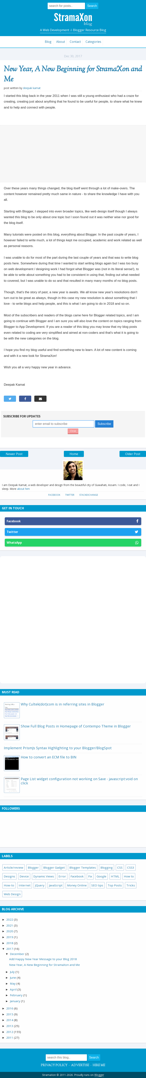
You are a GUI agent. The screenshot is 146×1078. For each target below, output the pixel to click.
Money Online (77, 885)
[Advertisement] (73, 154)
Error (62, 876)
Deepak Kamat (32, 88)
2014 (10, 1020)
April (13, 989)
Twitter (69, 494)
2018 (10, 943)
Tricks (130, 885)
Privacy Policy (54, 1065)
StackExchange (88, 494)
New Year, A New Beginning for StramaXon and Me (73, 74)
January (15, 1001)
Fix (90, 876)
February (16, 995)
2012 (10, 1032)
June (13, 977)
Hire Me (99, 1065)
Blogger (33, 867)
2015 (10, 1014)
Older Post (132, 454)
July (12, 972)
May (13, 983)
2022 (10, 919)
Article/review (13, 867)
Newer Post (14, 454)
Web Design (12, 894)
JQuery (39, 885)
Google (101, 876)
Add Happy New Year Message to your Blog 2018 (43, 959)
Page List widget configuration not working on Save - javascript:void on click (79, 781)
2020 (10, 931)
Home (74, 454)
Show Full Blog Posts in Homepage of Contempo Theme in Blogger (76, 726)
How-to (9, 885)
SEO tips (97, 885)
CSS (120, 867)
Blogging (106, 867)
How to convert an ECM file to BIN (48, 757)
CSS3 (130, 867)
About (60, 42)
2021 (10, 925)
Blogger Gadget (54, 867)
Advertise (80, 1065)
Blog (48, 42)
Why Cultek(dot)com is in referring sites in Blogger (62, 704)
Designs (9, 876)
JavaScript (56, 885)
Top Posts (115, 885)
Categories (93, 42)
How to (129, 876)
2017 (10, 949)
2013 (10, 1026)
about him (23, 489)
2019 (10, 937)
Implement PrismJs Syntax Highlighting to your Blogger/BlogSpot (58, 748)
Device (24, 876)
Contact (75, 42)
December (17, 954)
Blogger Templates (82, 867)
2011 (10, 1037)
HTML (115, 876)
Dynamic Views (43, 876)
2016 (10, 1008)
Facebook (54, 494)
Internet (24, 885)
